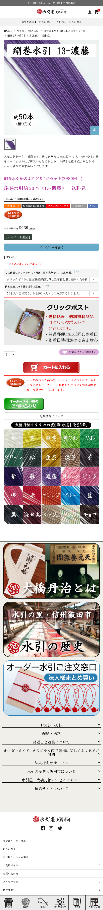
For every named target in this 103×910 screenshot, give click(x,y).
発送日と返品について (51, 742)
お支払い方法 (51, 724)
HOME (8, 30)
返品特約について (51, 416)
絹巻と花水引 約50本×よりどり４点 (65, 30)
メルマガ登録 (10, 881)
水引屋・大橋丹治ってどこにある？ (51, 779)
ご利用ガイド (10, 865)
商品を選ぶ (28, 22)
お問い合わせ (10, 873)
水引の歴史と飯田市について (51, 771)
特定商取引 (9, 889)
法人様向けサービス (51, 762)
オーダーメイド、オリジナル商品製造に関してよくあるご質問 (51, 752)
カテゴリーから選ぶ (14, 840)
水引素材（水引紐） (28, 30)
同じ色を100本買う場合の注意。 (27, 286)
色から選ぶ (45, 22)
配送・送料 (51, 733)
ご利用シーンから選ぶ (69, 22)
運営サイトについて (51, 788)
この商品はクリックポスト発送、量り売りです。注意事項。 (42, 272)
